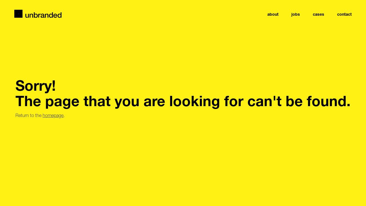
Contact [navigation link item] (344, 14)
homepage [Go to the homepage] (53, 115)
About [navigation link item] (273, 14)
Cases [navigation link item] (318, 14)
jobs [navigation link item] (295, 14)
